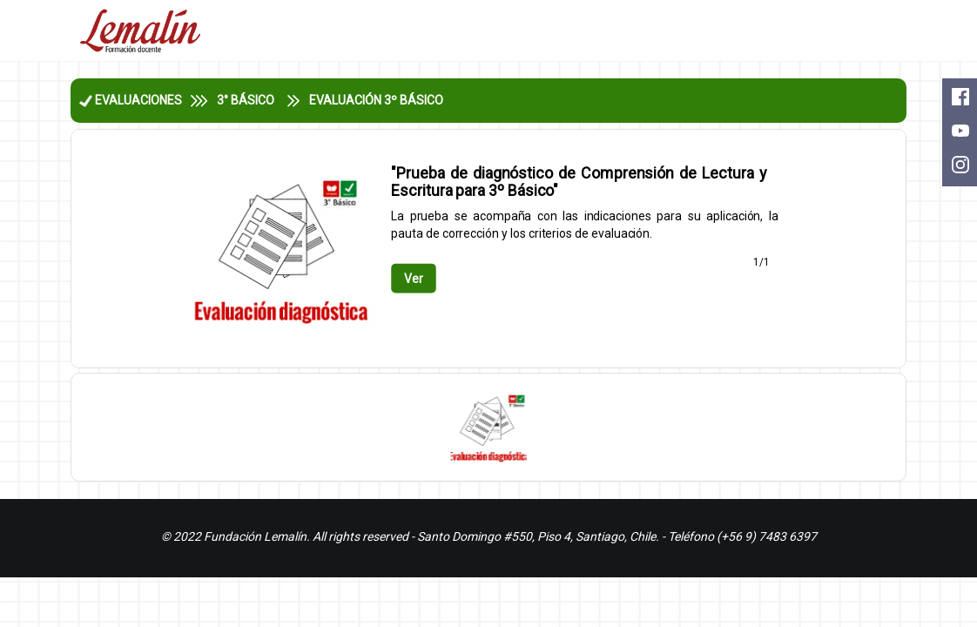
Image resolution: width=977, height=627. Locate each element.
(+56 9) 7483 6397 (767, 536)
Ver (413, 278)
